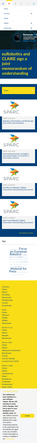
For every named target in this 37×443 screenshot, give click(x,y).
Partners (7, 13)
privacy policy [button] (10, 439)
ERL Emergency (24, 259)
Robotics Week (7, 342)
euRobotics (6, 287)
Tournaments (7, 373)
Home (6, 9)
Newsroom (7, 28)
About (4, 292)
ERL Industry (21, 264)
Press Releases (18, 266)
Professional (7, 384)
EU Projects (18, 259)
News (4, 376)
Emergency (6, 379)
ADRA (6, 18)
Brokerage (16, 249)
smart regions (24, 262)
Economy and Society (18, 274)
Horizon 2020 (12, 261)
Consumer (6, 381)
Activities (6, 294)
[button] (3, 3)
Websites (12, 249)
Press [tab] (6, 90)
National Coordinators (11, 350)
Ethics (25, 264)
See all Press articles (26, 233)
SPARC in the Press (14, 264)
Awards (5, 335)
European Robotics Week (22, 272)
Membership (7, 300)
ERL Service (25, 257)
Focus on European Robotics (18, 251)
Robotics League (7, 365)
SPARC (6, 23)
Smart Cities (7, 387)
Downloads (7, 305)
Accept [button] (27, 416)
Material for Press (18, 270)
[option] (18, 54)
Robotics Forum (7, 327)
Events (20, 257)
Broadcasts (17, 261)
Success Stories (12, 259)
